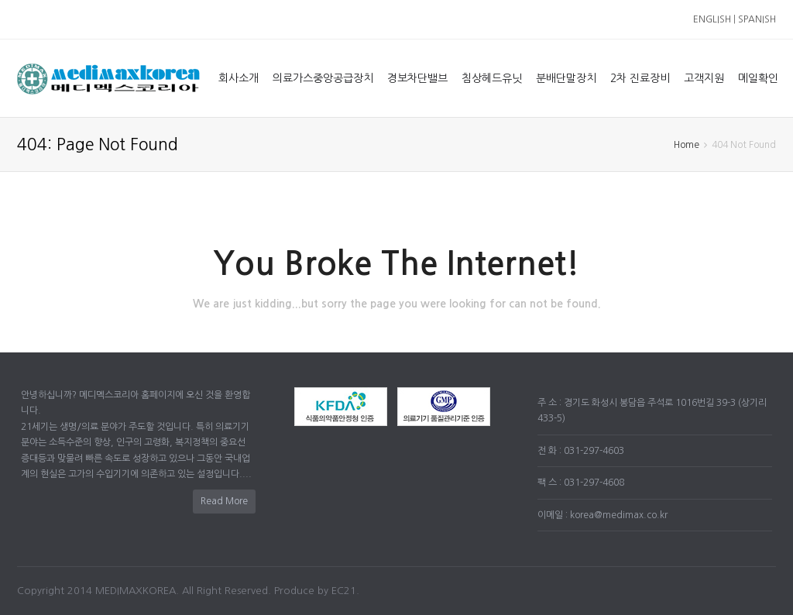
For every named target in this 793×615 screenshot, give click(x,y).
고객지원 (704, 78)
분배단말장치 (566, 78)
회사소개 (238, 78)
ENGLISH (712, 19)
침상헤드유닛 (492, 78)
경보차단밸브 (417, 78)
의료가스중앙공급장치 (323, 78)
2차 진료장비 (640, 78)
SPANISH (757, 19)
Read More (224, 501)
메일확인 (758, 78)
